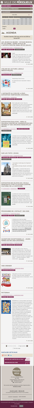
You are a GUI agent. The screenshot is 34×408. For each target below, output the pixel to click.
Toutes (4, 28)
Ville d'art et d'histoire (24, 157)
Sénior (11, 215)
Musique (4, 296)
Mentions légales (17, 399)
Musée (3, 49)
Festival (11, 296)
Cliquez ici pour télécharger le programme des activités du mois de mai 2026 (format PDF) (21, 229)
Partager (4, 355)
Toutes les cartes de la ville (14, 359)
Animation (5, 215)
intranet (10, 396)
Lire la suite (27, 62)
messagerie (15, 396)
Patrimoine (10, 49)
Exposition (10, 99)
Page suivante (22, 345)
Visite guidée (5, 157)
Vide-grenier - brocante (8, 270)
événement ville (20, 49)
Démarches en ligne (11, 362)
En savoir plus (14, 405)
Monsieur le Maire (17, 386)
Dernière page (17, 348)
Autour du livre (6, 74)
